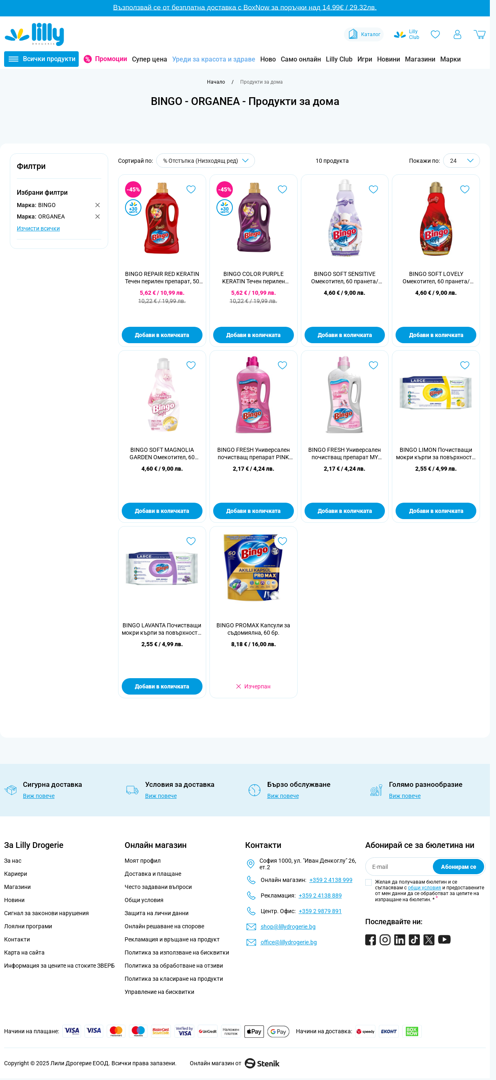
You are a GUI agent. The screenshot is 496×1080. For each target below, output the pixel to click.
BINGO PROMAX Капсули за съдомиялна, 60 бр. (253, 629)
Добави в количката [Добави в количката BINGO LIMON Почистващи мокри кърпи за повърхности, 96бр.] (436, 511)
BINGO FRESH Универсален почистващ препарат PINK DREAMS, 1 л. (253, 454)
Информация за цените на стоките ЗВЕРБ (59, 965)
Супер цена (149, 59)
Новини (388, 59)
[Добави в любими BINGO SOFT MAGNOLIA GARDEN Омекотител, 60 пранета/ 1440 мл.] (191, 365)
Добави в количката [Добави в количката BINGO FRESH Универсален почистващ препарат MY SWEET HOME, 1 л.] (345, 511)
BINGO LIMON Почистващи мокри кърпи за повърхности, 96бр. (436, 454)
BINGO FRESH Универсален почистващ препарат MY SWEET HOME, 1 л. (344, 454)
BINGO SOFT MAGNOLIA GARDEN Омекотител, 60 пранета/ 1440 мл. (162, 454)
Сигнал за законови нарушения (46, 913)
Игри (364, 59)
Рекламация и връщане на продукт (173, 939)
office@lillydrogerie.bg (289, 942)
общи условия (424, 888)
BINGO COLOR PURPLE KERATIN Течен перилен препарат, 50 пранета (253, 278)
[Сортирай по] (205, 160)
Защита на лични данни (157, 913)
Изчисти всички (38, 228)
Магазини (420, 59)
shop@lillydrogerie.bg (288, 926)
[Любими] (435, 34)
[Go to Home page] (34, 34)
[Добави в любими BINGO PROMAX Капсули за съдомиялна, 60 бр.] (282, 541)
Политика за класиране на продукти (174, 978)
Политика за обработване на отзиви (174, 965)
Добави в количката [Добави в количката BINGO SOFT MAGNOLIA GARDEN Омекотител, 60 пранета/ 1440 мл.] (162, 511)
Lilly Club (339, 59)
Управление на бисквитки (159, 992)
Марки (450, 59)
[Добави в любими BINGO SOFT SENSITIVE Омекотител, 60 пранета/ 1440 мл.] (373, 189)
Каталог (363, 34)
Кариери (15, 873)
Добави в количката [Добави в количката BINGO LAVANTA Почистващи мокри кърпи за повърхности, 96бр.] (162, 686)
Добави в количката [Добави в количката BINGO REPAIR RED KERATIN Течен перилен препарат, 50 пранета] (162, 335)
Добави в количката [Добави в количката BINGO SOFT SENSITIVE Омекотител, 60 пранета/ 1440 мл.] (345, 335)
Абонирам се (458, 867)
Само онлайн (301, 59)
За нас (12, 860)
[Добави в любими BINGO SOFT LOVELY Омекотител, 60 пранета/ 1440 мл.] (465, 189)
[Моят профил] (457, 34)
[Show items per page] (461, 160)
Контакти (17, 939)
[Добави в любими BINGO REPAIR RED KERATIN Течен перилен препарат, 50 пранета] (191, 189)
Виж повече (39, 796)
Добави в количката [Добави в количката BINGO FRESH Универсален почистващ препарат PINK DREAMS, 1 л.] (253, 511)
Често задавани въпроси (158, 887)
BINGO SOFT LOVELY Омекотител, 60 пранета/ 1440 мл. (436, 278)
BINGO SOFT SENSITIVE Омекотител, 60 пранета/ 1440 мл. (344, 278)
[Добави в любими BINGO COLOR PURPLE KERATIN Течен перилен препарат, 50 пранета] (282, 189)
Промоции (111, 59)
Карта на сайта (24, 952)
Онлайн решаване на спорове (164, 926)
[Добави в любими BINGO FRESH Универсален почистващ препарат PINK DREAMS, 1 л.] (282, 365)
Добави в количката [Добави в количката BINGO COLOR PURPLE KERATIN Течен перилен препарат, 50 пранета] (253, 335)
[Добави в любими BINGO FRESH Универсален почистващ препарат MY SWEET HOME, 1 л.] (373, 365)
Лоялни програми (28, 926)
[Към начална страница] (216, 82)
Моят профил (143, 860)
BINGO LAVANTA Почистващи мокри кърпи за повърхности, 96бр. (162, 629)
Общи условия (144, 900)
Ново (268, 59)
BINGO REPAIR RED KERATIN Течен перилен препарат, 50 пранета (162, 278)
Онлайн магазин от (235, 1063)
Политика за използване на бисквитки (177, 952)
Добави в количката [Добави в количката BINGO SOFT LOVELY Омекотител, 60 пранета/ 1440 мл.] (436, 335)
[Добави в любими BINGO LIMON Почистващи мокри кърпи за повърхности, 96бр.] (465, 365)
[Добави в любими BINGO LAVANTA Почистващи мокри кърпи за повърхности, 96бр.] (191, 541)
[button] (59, 170)
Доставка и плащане (153, 873)
